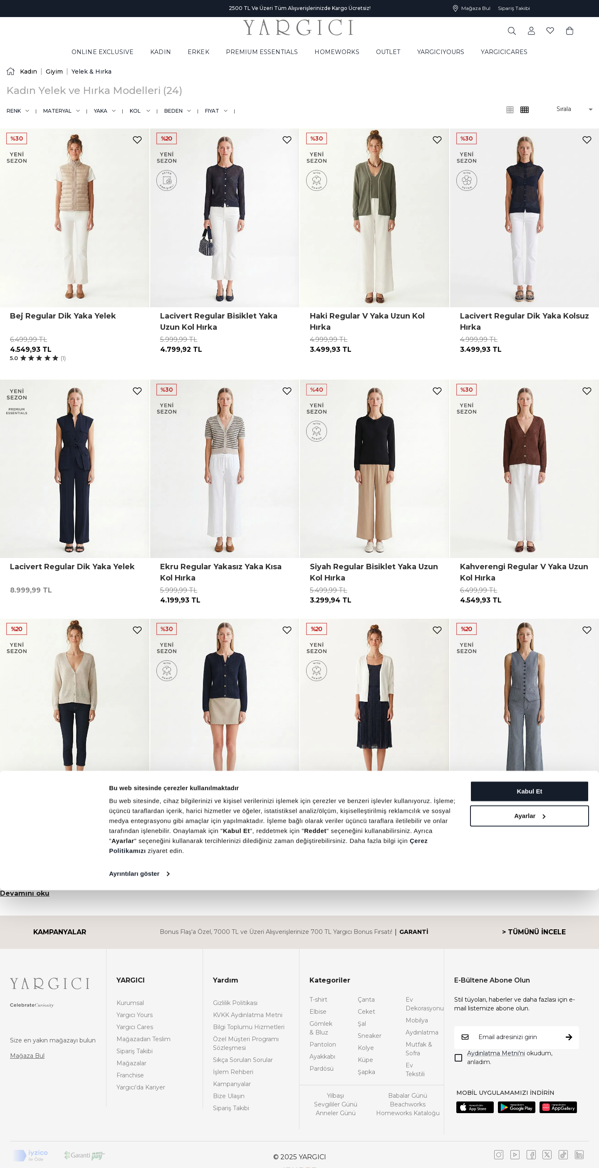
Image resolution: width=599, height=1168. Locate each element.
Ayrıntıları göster (134, 1151)
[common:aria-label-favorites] (531, 30)
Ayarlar (529, 1093)
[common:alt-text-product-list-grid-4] (510, 110)
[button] (569, 109)
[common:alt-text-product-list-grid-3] (524, 109)
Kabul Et (529, 1069)
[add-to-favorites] (137, 140)
